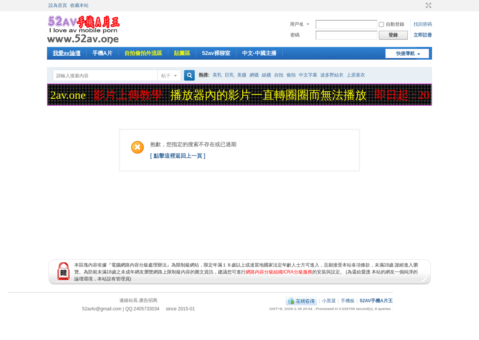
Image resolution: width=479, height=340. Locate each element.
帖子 (166, 75)
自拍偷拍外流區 (143, 53)
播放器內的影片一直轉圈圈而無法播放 (270, 94)
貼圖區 (182, 53)
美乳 (217, 75)
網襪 (254, 75)
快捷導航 (405, 53)
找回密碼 (423, 24)
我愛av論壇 (66, 53)
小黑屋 (329, 300)
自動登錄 (391, 24)
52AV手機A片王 (376, 300)
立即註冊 (423, 35)
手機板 (348, 300)
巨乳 (229, 75)
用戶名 (297, 24)
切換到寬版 (427, 5)
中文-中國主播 (259, 53)
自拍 (278, 75)
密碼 (295, 35)
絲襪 (266, 75)
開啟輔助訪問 (421, 5)
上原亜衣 (356, 75)
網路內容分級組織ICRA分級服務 (279, 272)
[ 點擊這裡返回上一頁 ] (177, 156)
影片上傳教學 (129, 94)
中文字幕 (308, 75)
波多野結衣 (331, 75)
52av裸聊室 (216, 53)
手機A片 (102, 53)
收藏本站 (79, 5)
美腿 (241, 75)
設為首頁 (58, 5)
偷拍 (291, 75)
